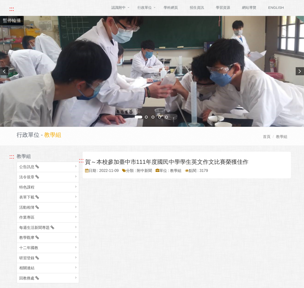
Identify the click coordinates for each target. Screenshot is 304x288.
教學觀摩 (29, 238)
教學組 (281, 137)
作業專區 (26, 217)
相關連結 (26, 268)
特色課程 (26, 187)
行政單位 (145, 7)
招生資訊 (197, 7)
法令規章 (29, 177)
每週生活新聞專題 (36, 228)
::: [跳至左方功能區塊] (11, 156)
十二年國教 (28, 248)
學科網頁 (171, 7)
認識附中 (118, 7)
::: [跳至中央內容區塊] (81, 160)
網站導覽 (249, 7)
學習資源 (223, 7)
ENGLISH (276, 7)
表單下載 (29, 197)
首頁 (267, 137)
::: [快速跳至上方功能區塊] (11, 8)
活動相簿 (29, 207)
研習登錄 (29, 258)
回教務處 (29, 278)
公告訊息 (29, 167)
